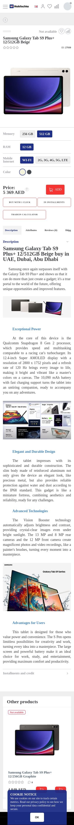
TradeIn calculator (24, 214)
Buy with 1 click (19, 202)
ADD (58, 189)
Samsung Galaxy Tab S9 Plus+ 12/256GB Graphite (30, 774)
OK (37, 817)
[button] (37, 91)
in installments (54, 202)
